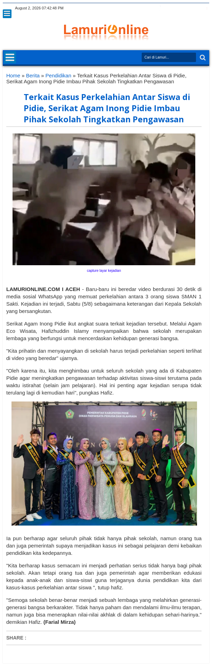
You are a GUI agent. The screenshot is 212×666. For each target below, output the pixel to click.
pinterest (204, 8)
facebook (159, 8)
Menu (7, 13)
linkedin (186, 8)
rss (177, 8)
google (168, 8)
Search (202, 58)
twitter (150, 8)
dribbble (195, 8)
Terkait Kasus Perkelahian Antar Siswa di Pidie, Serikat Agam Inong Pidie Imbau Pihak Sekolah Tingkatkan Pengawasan (107, 108)
